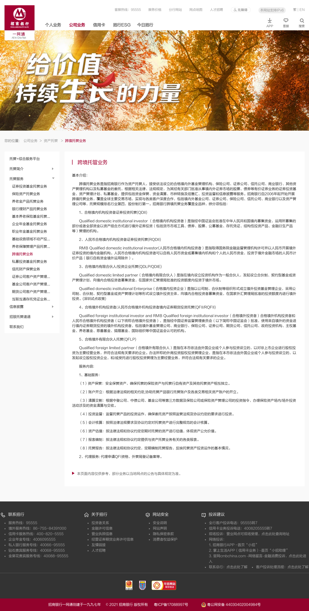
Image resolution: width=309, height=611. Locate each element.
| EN (301, 10)
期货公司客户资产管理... (31, 292)
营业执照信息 (102, 534)
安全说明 (160, 523)
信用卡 (99, 25)
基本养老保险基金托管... (31, 216)
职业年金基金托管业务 (29, 231)
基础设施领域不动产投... (31, 239)
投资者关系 (100, 523)
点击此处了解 (236, 567)
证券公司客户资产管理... (31, 277)
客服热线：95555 (128, 10)
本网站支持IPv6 (272, 10)
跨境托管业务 (22, 254)
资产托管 (53, 141)
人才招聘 (216, 10)
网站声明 (160, 528)
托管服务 (17, 179)
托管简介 (17, 169)
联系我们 (17, 327)
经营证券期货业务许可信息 (113, 539)
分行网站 (175, 10)
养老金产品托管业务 (28, 201)
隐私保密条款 (163, 534)
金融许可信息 (102, 528)
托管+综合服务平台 (25, 159)
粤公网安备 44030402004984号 (231, 604)
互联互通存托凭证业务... (31, 299)
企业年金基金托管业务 (29, 224)
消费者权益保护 (165, 539)
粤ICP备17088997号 (177, 604)
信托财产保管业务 (26, 269)
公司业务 (77, 25)
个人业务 (53, 25)
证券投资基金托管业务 (29, 186)
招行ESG (122, 25)
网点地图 (195, 10)
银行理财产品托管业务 (29, 209)
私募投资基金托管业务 (29, 261)
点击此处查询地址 (275, 534)
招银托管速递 (20, 317)
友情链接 (99, 545)
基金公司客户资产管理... (31, 284)
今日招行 (145, 25)
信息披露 (17, 307)
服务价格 (154, 10)
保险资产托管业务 (26, 194)
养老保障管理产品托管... (31, 246)
